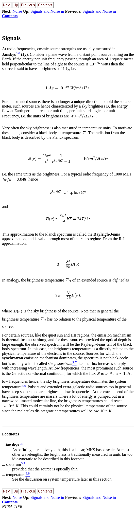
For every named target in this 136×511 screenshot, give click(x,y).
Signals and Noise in (47, 11)
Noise (17, 11)
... (10, 445)
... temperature (13, 474)
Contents (10, 16)
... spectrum (11, 464)
